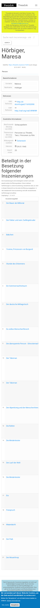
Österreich (21, 141)
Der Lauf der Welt (13, 463)
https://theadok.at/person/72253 (19, 65)
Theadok (23, 5)
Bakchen (9, 235)
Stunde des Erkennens (15, 264)
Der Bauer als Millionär (15, 203)
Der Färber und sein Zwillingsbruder (20, 220)
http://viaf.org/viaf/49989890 (27, 111)
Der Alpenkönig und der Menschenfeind (22, 408)
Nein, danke (5, 606)
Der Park (9, 539)
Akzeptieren (15, 606)
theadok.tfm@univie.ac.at (20, 23)
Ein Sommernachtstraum (16, 286)
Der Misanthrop (12, 557)
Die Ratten (10, 426)
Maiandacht (11, 524)
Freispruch (10, 510)
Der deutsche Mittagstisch (17, 304)
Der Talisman (11, 358)
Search (7, 42)
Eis (7, 495)
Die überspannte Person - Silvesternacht (23, 344)
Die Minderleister (13, 440)
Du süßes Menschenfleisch (17, 329)
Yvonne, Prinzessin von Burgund (19, 249)
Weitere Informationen (13, 601)
